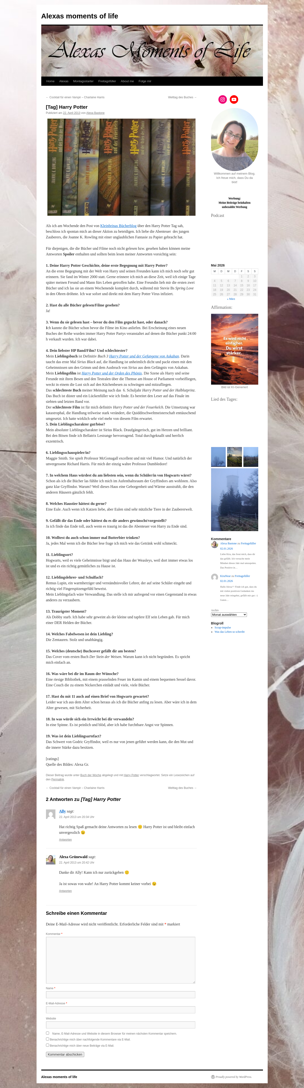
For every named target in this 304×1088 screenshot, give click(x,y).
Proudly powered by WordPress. (234, 1077)
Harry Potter (131, 775)
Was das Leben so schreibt (230, 631)
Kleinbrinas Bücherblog (118, 226)
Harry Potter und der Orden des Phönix (112, 373)
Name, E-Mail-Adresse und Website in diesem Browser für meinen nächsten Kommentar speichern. (114, 1033)
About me (127, 81)
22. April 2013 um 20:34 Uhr (76, 817)
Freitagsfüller (107, 81)
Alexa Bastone (95, 113)
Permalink (57, 779)
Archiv (215, 610)
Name (50, 988)
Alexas (63, 81)
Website (51, 1018)
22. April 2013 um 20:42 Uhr (76, 862)
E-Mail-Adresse (56, 1003)
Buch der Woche (90, 775)
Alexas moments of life (79, 16)
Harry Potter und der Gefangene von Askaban (144, 356)
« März (231, 299)
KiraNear (225, 576)
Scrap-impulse (223, 627)
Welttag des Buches (182, 97)
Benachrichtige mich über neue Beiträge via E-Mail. (82, 1045)
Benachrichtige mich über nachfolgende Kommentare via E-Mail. (90, 1039)
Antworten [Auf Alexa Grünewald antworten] (65, 891)
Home (50, 81)
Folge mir (145, 81)
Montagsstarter (83, 81)
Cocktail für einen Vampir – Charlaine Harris (75, 97)
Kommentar (54, 934)
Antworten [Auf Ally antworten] (65, 839)
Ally (62, 811)
